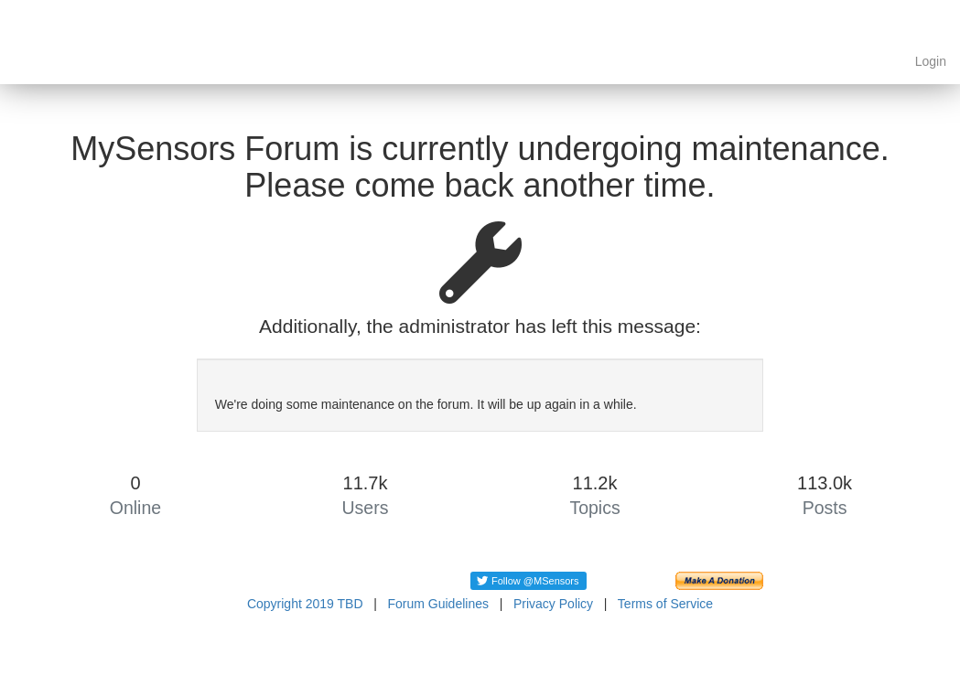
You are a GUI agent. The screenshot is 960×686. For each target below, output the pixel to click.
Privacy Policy (553, 603)
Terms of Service (665, 603)
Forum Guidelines (438, 603)
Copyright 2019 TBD (305, 603)
